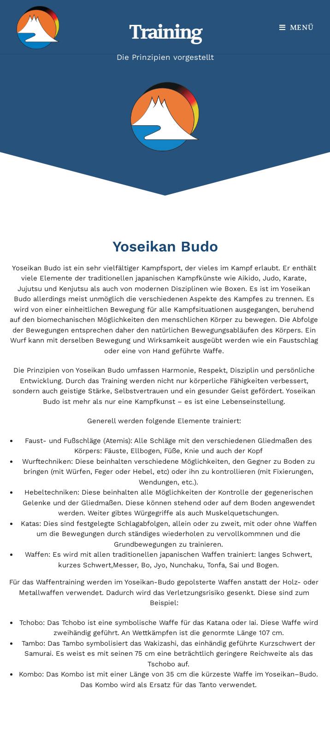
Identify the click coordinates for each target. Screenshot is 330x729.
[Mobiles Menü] (296, 27)
